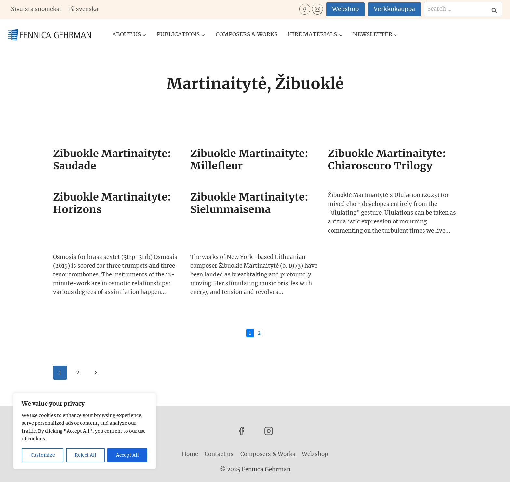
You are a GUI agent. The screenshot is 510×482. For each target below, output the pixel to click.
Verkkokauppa (394, 9)
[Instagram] (317, 9)
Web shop (315, 454)
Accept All (127, 455)
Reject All (85, 455)
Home (190, 454)
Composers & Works (246, 34)
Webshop (345, 9)
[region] (84, 431)
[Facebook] (304, 9)
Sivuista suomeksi (36, 9)
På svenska (83, 9)
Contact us (219, 454)
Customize (43, 455)
